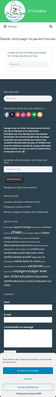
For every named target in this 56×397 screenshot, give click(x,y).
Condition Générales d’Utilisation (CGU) (22, 213)
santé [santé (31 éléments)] (18, 272)
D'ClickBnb (37, 22)
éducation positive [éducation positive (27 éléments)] (24, 292)
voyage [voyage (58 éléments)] (19, 282)
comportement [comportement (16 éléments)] (11, 253)
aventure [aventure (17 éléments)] (46, 238)
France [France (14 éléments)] (36, 257)
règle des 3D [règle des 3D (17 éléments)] (38, 268)
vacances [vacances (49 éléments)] (35, 277)
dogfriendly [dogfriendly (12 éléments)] (35, 253)
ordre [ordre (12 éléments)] (28, 260)
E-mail (8, 325)
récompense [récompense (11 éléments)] (9, 273)
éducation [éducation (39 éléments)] (27, 288)
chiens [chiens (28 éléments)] (46, 244)
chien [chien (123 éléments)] (16, 243)
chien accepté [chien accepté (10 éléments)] (28, 244)
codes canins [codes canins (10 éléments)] (23, 250)
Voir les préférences (28, 387)
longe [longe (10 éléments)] (23, 261)
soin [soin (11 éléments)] (17, 278)
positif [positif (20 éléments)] (34, 260)
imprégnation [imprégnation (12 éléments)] (9, 260)
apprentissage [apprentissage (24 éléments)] (22, 238)
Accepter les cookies (28, 370)
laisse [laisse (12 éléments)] (18, 260)
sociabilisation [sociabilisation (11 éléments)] (10, 278)
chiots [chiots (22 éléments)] (14, 249)
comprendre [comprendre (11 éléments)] (24, 253)
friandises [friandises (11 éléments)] (44, 257)
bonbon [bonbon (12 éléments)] (7, 244)
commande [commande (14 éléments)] (34, 249)
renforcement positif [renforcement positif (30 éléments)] (17, 268)
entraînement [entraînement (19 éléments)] (25, 256)
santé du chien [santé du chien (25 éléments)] (31, 272)
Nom (7, 313)
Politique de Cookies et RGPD (28, 393)
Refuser (28, 379)
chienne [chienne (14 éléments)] (37, 244)
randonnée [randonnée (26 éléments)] (10, 264)
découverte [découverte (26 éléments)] (11, 256)
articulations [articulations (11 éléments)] (37, 239)
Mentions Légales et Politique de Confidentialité (26, 223)
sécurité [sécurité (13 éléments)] (23, 278)
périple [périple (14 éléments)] (41, 260)
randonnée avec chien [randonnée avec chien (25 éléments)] (30, 264)
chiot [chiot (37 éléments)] (7, 249)
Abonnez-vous (13, 190)
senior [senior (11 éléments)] (42, 273)
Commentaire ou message (19, 338)
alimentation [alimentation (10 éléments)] (9, 239)
